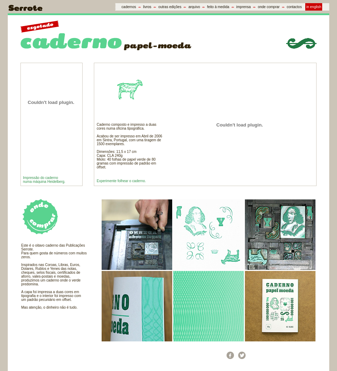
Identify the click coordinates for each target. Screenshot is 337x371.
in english (313, 7)
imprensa (243, 7)
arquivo (194, 7)
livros (147, 7)
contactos (294, 7)
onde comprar (269, 7)
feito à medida (218, 7)
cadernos (128, 7)
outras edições (169, 7)
